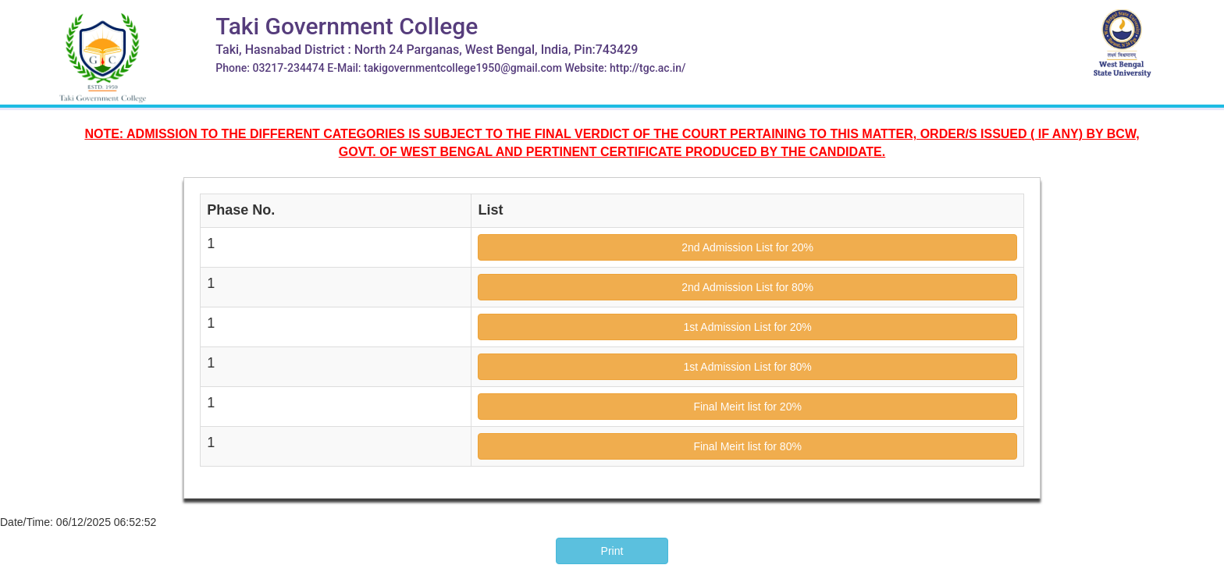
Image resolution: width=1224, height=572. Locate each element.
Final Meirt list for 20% (747, 406)
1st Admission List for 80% (748, 367)
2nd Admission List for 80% (747, 287)
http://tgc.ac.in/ (647, 68)
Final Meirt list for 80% (747, 446)
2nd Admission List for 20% (747, 247)
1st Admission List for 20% (748, 327)
